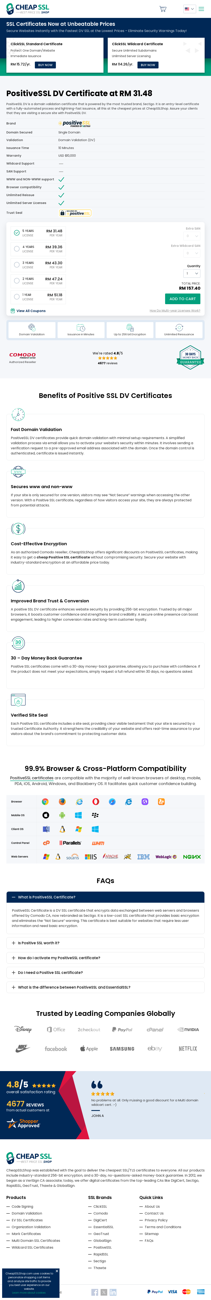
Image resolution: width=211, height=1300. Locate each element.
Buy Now (45, 65)
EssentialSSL (103, 1227)
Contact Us (154, 1213)
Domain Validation (27, 1213)
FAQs (149, 1240)
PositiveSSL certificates (32, 778)
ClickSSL (100, 1206)
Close (57, 1271)
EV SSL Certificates (27, 1220)
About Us (152, 1206)
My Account (175, 9)
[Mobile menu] (201, 9)
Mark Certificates (26, 1233)
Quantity (193, 266)
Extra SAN (193, 228)
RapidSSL (100, 1254)
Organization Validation (31, 1227)
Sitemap (152, 1233)
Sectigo (99, 1261)
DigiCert (100, 1220)
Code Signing (22, 1206)
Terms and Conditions (163, 1227)
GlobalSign (102, 1240)
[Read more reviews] (23, 1127)
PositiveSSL (102, 1247)
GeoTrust (101, 1233)
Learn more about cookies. (29, 1292)
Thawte (99, 1267)
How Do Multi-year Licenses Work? (175, 310)
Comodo (100, 1213)
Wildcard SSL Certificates (32, 1247)
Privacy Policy (156, 1220)
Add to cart (183, 298)
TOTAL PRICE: (190, 283)
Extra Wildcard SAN (185, 246)
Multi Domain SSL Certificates (36, 1240)
